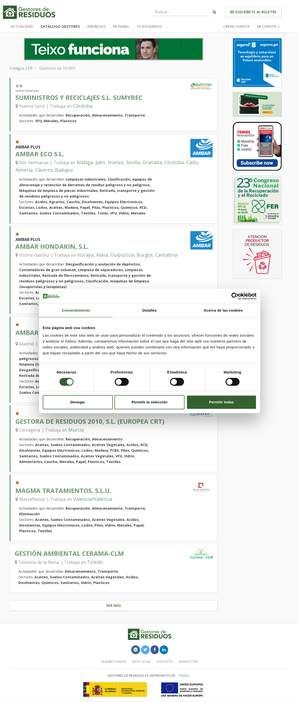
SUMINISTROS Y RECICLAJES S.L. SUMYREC (78, 97)
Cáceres (44, 170)
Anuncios (96, 26)
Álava (102, 255)
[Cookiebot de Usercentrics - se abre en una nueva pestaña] (235, 296)
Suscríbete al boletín (253, 12)
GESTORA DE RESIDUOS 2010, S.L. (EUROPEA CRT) (89, 421)
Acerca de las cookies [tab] (223, 310)
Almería (24, 170)
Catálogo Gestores (60, 26)
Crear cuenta (236, 26)
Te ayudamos (149, 26)
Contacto (165, 661)
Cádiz (192, 162)
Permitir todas (221, 402)
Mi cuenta (268, 26)
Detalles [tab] (149, 310)
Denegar (77, 402)
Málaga (85, 162)
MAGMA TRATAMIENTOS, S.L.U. (63, 490)
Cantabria (166, 255)
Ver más (113, 605)
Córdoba (82, 106)
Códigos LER (21, 68)
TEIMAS (183, 675)
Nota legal (141, 661)
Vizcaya (85, 255)
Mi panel (121, 26)
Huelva (115, 162)
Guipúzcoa (122, 255)
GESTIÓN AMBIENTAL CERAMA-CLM (69, 553)
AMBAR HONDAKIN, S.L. (51, 246)
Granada (152, 162)
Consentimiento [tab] (76, 310)
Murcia (76, 429)
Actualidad (22, 26)
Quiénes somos (114, 661)
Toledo (95, 562)
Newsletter (188, 661)
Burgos (145, 255)
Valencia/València (92, 499)
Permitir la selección (150, 402)
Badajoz (64, 170)
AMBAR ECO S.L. (39, 154)
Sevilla (133, 162)
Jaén (100, 162)
